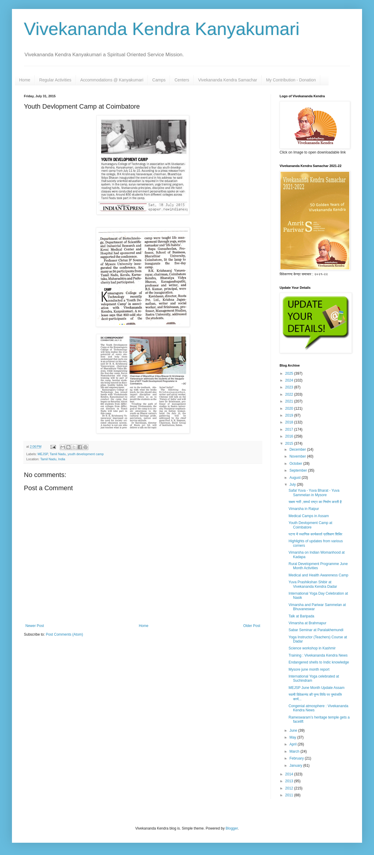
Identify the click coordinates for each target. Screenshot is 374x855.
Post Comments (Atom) (64, 634)
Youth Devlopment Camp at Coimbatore (310, 525)
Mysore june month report (309, 669)
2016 (289, 436)
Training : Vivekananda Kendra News (318, 655)
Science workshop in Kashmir (312, 648)
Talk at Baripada (301, 616)
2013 (289, 781)
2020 (289, 408)
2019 (289, 415)
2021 (289, 401)
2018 (289, 422)
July (293, 484)
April (293, 744)
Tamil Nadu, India (52, 459)
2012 (289, 788)
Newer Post (34, 626)
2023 (289, 387)
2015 (289, 443)
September (298, 470)
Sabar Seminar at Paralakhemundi (316, 630)
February (297, 758)
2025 (289, 373)
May (293, 737)
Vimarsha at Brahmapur (308, 623)
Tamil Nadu (58, 454)
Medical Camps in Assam (309, 516)
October (296, 463)
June (293, 730)
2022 (289, 394)
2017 (289, 429)
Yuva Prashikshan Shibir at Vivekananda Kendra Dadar (313, 584)
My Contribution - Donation (291, 80)
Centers (181, 80)
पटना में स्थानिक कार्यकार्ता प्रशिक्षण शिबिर (315, 534)
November (298, 456)
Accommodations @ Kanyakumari (111, 80)
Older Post (251, 626)
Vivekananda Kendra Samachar (227, 80)
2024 (289, 380)
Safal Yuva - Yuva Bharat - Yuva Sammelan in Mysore (314, 492)
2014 (289, 774)
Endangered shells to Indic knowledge (319, 662)
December (298, 449)
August (295, 478)
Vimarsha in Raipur (304, 509)
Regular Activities (55, 80)
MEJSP (43, 454)
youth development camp (86, 454)
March (295, 751)
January (296, 765)
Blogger (232, 828)
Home (24, 80)
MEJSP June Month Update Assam (316, 688)
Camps (158, 80)
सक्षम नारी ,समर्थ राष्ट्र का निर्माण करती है (315, 502)
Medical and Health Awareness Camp (318, 575)
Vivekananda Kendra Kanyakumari (162, 29)
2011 (289, 795)
